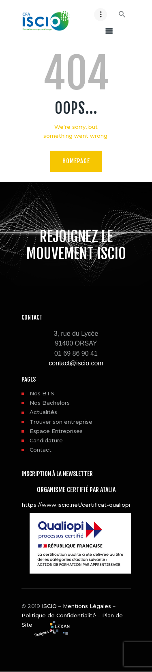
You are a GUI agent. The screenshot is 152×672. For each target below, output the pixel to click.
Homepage (76, 161)
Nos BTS (42, 393)
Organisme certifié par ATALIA (76, 490)
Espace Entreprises (56, 431)
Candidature (46, 440)
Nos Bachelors (50, 402)
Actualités (43, 412)
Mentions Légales (87, 606)
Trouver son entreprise (61, 421)
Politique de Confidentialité (58, 615)
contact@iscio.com (76, 363)
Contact (40, 449)
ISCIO (49, 606)
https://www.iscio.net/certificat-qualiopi (76, 504)
